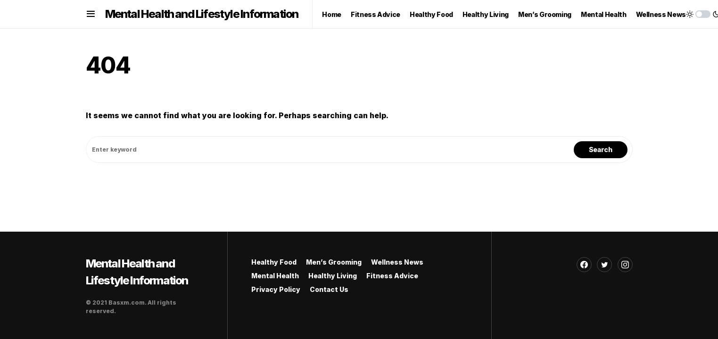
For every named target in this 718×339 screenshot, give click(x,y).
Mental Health (275, 276)
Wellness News (397, 262)
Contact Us (329, 289)
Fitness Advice (392, 276)
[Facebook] (584, 264)
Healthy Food (274, 262)
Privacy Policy (275, 289)
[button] (91, 14)
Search (600, 149)
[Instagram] (625, 264)
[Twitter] (604, 264)
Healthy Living (332, 276)
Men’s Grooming (334, 262)
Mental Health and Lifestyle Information (201, 14)
